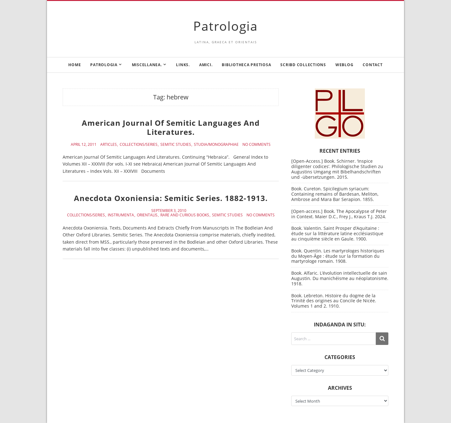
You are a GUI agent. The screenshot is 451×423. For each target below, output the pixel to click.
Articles (108, 144)
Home (74, 64)
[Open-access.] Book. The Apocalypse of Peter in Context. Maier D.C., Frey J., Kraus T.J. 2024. (339, 213)
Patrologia (225, 25)
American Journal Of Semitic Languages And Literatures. (171, 127)
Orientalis (147, 215)
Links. (183, 64)
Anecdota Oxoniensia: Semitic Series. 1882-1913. (171, 198)
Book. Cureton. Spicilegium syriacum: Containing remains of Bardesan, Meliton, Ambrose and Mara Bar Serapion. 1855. (334, 194)
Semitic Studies (175, 144)
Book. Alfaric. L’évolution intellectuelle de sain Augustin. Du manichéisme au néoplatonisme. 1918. (339, 278)
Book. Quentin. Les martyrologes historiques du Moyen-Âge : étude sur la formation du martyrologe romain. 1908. (337, 256)
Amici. (206, 64)
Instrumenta (121, 215)
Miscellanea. (147, 64)
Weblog (344, 64)
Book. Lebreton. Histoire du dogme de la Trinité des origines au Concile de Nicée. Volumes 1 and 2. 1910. (333, 301)
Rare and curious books (184, 215)
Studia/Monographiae (216, 144)
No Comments (256, 144)
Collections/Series (139, 144)
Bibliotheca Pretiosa (246, 64)
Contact (372, 64)
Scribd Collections (303, 64)
